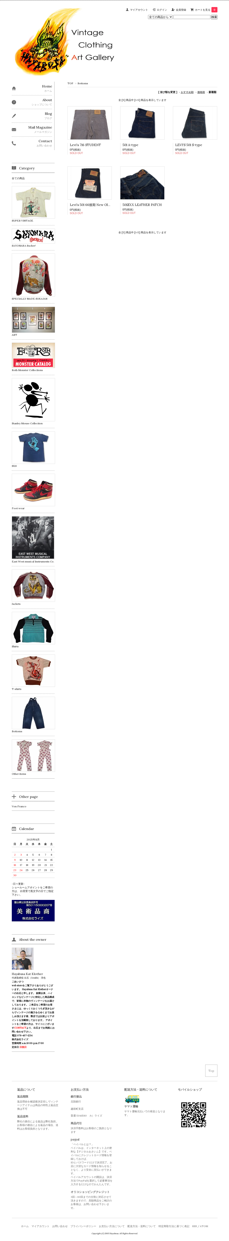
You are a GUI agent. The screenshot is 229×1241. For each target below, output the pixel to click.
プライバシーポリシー (83, 1226)
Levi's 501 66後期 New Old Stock (94, 205)
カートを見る (206, 9)
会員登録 (181, 9)
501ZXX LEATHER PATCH (142, 205)
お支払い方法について (112, 1226)
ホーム (25, 1226)
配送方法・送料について (141, 1226)
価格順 (201, 92)
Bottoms (83, 83)
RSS (194, 1226)
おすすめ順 (187, 92)
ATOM (204, 1226)
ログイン (162, 9)
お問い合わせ (60, 1226)
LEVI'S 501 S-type (188, 145)
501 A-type (130, 145)
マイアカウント (139, 9)
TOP (70, 83)
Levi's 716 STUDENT (85, 145)
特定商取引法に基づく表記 (174, 1226)
